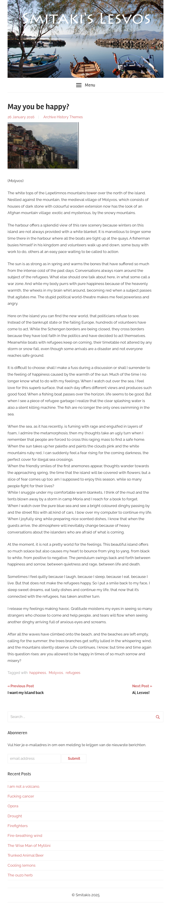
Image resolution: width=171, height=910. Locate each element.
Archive (49, 117)
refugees (73, 673)
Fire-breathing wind (25, 835)
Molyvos (56, 673)
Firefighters (18, 826)
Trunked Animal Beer (26, 855)
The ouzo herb (20, 875)
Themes (76, 117)
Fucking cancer (21, 796)
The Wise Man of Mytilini (29, 845)
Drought (15, 816)
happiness (37, 673)
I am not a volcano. (24, 786)
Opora (13, 806)
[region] (85, 39)
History (63, 117)
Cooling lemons (21, 865)
